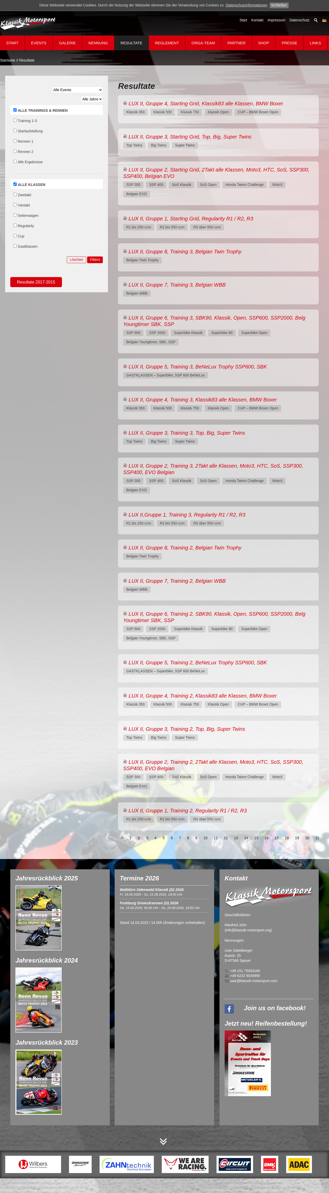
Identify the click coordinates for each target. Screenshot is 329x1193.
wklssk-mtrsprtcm (253, 981)
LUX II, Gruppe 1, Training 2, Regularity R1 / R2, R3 (188, 810)
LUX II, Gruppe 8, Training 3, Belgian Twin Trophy (185, 251)
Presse (289, 43)
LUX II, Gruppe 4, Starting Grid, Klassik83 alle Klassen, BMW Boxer (206, 103)
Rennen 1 (25, 141)
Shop (263, 43)
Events (39, 43)
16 (266, 838)
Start (243, 20)
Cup (21, 236)
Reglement (167, 43)
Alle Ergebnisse (30, 162)
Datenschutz (299, 20)
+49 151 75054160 (245, 971)
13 (236, 838)
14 (246, 838)
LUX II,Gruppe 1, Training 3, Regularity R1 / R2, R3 (187, 515)
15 (256, 838)
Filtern (95, 260)
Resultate (131, 43)
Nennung (98, 43)
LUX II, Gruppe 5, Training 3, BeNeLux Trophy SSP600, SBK (198, 367)
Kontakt (257, 20)
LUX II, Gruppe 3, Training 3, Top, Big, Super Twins (187, 433)
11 (216, 838)
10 (206, 838)
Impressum (276, 20)
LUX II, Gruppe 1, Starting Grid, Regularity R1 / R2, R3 (191, 218)
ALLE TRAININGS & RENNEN (43, 110)
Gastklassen (28, 246)
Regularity (26, 226)
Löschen (76, 260)
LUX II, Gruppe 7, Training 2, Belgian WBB (177, 581)
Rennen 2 (25, 152)
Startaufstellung (30, 131)
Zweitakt (24, 195)
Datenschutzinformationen (247, 5)
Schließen (279, 5)
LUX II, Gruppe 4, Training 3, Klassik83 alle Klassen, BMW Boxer (203, 399)
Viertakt (24, 205)
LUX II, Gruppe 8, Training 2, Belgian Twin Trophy (185, 548)
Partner (236, 43)
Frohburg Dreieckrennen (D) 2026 (149, 903)
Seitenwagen (28, 215)
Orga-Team (203, 43)
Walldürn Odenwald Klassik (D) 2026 (152, 890)
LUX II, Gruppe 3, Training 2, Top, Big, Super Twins (187, 729)
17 (277, 838)
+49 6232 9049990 (245, 976)
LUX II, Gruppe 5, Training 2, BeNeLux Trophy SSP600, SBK (198, 662)
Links (315, 43)
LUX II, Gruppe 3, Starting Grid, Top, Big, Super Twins (190, 137)
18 (287, 838)
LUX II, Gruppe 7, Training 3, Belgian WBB (177, 285)
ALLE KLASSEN (31, 185)
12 (226, 838)
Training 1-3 (27, 121)
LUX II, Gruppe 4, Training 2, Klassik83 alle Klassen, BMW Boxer (203, 696)
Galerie (67, 43)
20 (307, 838)
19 (297, 838)
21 (317, 838)
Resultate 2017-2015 (36, 282)
